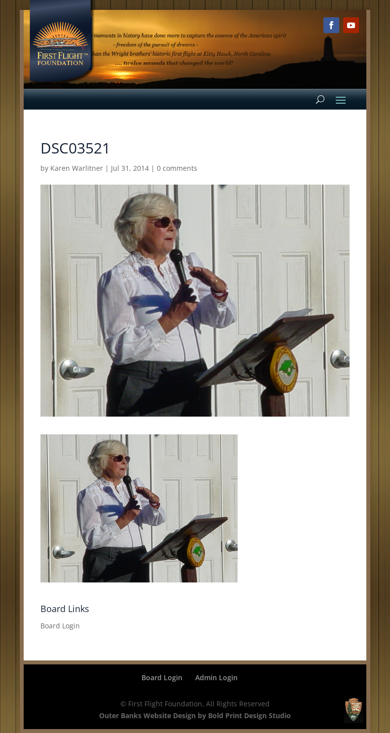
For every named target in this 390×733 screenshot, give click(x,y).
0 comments (177, 168)
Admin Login (216, 677)
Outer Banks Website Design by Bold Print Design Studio (195, 715)
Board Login (60, 625)
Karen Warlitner (76, 168)
